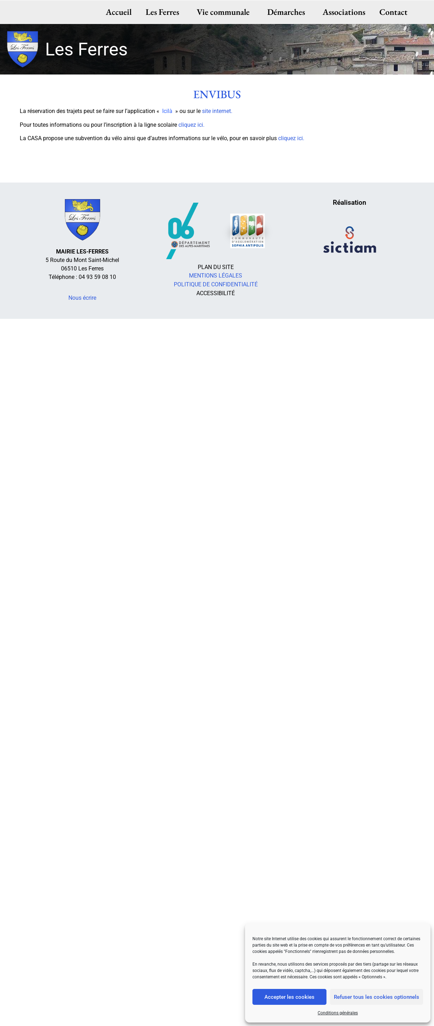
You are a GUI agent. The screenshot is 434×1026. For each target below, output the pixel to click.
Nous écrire (82, 297)
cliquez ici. (191, 124)
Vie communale (225, 11)
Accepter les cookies (289, 997)
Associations (344, 11)
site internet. (217, 111)
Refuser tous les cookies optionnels (376, 997)
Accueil (119, 11)
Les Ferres (164, 11)
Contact (393, 11)
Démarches (287, 11)
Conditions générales (338, 1012)
